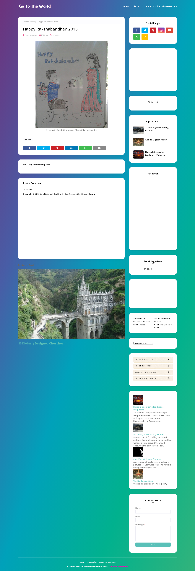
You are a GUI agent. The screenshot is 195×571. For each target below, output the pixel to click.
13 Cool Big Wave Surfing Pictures (157, 129)
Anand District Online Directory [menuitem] (161, 6)
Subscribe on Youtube (154, 372)
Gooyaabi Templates (118, 566)
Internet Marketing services (162, 319)
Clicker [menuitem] (136, 6)
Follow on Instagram (154, 378)
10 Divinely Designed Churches (40, 343)
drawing (32, 22)
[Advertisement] (150, 69)
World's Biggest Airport (156, 139)
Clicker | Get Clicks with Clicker (101, 562)
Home (25, 22)
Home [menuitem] (126, 6)
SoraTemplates (85, 566)
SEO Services (139, 325)
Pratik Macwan (31, 35)
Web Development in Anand (163, 326)
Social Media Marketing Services (141, 319)
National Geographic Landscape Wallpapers (155, 153)
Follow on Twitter (154, 360)
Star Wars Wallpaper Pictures (147, 459)
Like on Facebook (154, 366)
